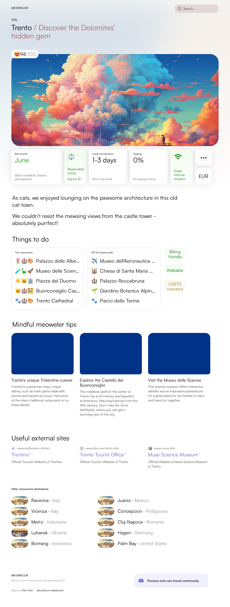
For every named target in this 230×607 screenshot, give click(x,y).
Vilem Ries (27, 590)
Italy (14, 19)
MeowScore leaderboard (50, 590)
